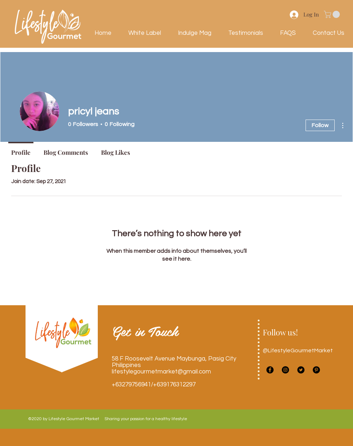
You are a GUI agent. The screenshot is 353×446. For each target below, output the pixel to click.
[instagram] (285, 369)
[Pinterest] (316, 369)
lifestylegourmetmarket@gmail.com (161, 371)
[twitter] (300, 369)
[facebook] (270, 369)
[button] (332, 14)
